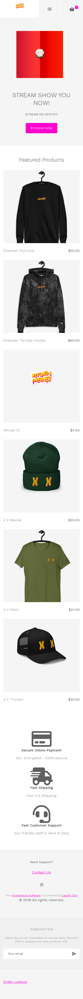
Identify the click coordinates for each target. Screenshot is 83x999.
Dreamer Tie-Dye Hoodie (24, 340)
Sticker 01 (11, 430)
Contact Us (41, 872)
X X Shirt (10, 609)
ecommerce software (26, 895)
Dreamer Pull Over (19, 250)
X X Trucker (13, 699)
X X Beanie (12, 520)
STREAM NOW (42, 128)
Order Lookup (15, 982)
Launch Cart (69, 895)
